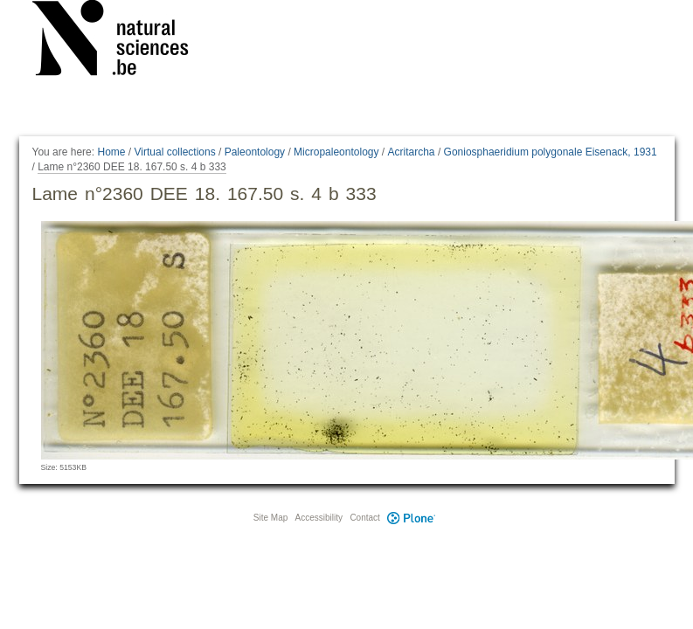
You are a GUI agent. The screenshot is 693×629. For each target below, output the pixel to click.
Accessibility (319, 517)
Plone (411, 517)
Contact (364, 517)
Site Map (270, 517)
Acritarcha (411, 152)
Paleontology (255, 152)
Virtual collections (175, 152)
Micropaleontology (336, 152)
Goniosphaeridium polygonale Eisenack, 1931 (550, 152)
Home (111, 152)
